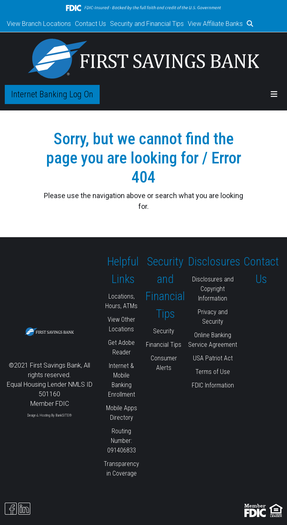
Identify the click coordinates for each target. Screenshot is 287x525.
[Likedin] (24, 509)
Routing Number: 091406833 (121, 440)
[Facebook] (11, 509)
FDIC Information (213, 385)
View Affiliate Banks (215, 24)
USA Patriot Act (213, 358)
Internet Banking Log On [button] (52, 94)
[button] (250, 24)
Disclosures (214, 261)
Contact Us (90, 24)
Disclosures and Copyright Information (213, 288)
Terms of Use (212, 372)
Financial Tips (163, 344)
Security (163, 331)
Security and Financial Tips (147, 24)
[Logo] (143, 59)
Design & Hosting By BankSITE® (49, 415)
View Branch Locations (39, 24)
